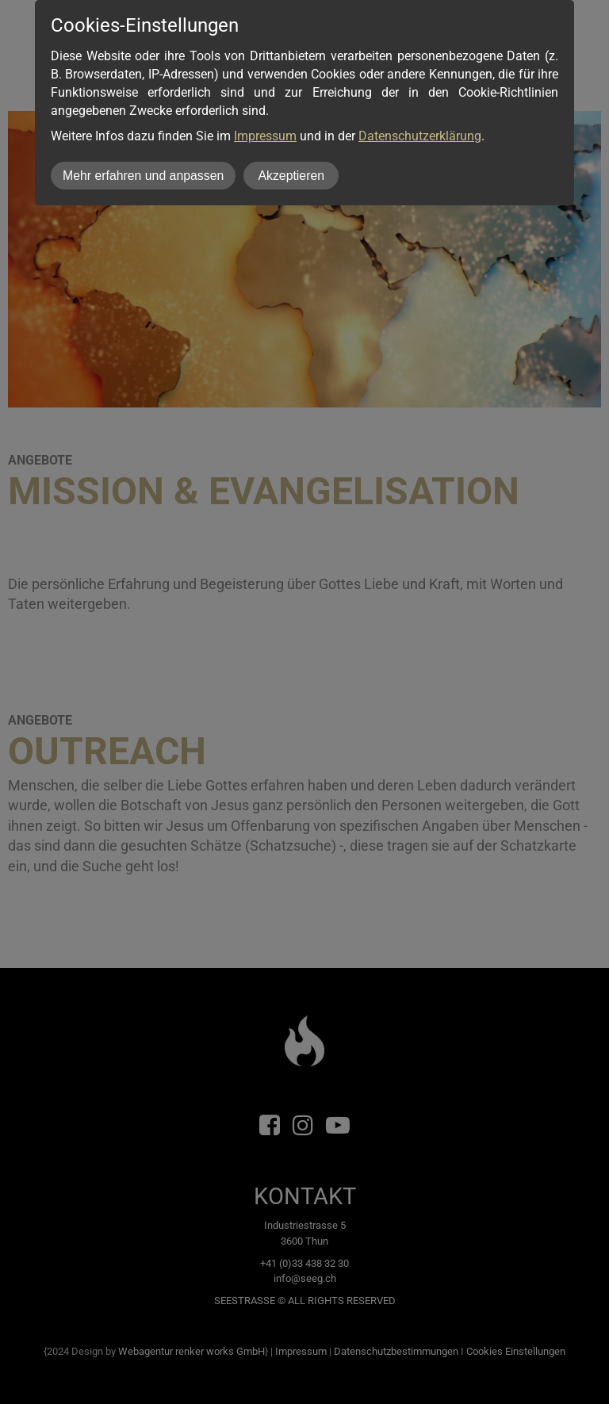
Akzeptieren (291, 175)
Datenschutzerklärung (419, 135)
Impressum (265, 135)
